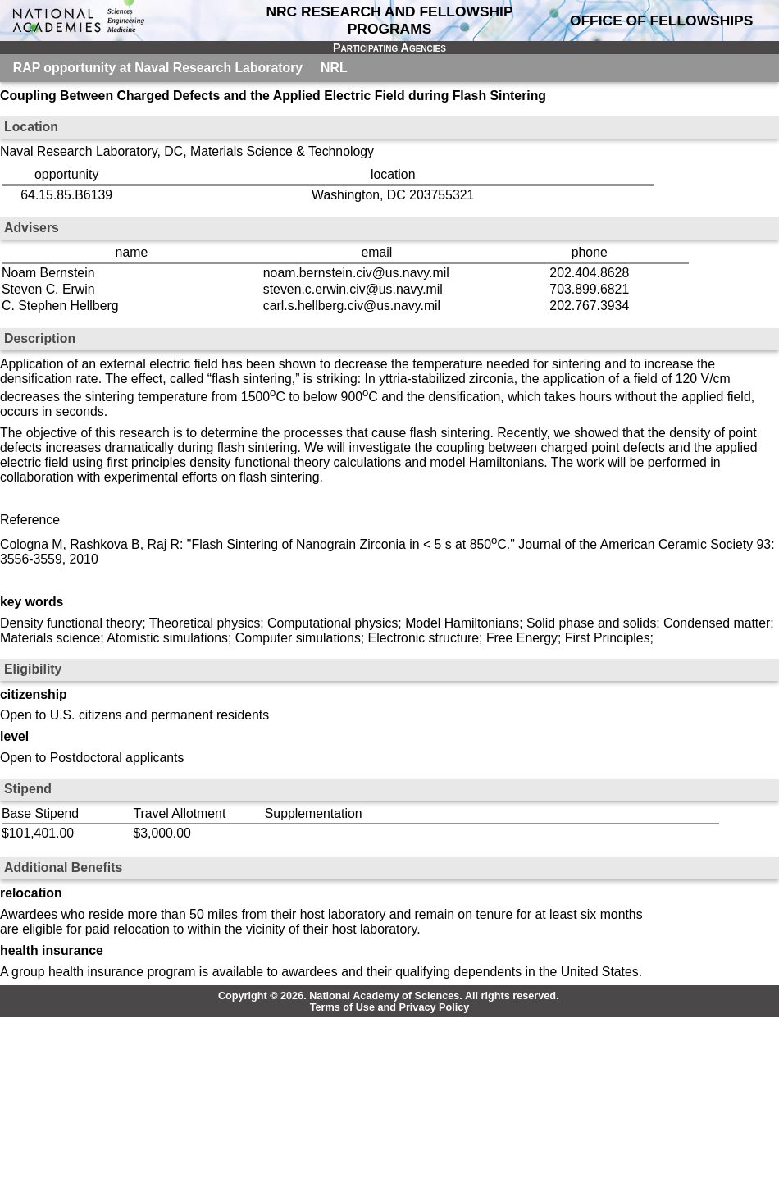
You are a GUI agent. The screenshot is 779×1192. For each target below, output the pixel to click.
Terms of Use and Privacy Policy (390, 1007)
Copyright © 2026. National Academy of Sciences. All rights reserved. (388, 996)
